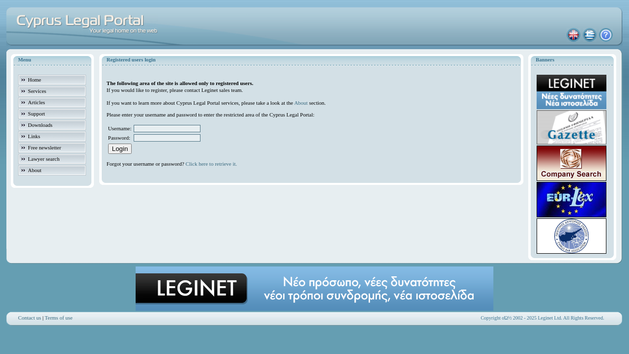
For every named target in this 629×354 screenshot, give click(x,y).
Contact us (29, 318)
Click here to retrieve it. (211, 164)
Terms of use (59, 318)
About (301, 103)
